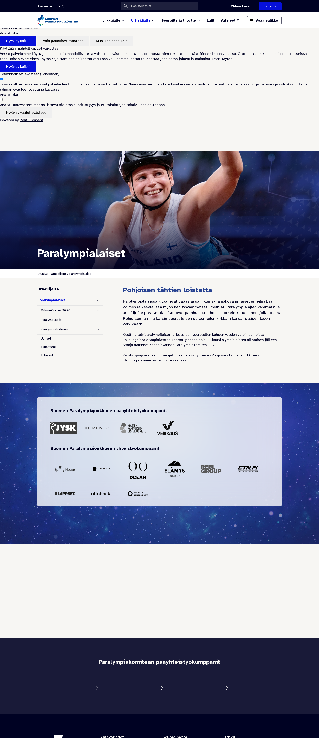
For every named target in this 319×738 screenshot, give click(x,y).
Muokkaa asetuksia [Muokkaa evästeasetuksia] (111, 41)
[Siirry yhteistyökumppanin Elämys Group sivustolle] (174, 469)
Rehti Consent (31, 120)
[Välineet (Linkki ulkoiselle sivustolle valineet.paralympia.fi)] (230, 20)
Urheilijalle (58, 274)
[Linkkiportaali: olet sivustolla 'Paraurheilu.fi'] (48, 6)
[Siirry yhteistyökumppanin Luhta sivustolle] (101, 469)
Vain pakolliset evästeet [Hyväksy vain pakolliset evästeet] (63, 41)
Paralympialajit (50, 320)
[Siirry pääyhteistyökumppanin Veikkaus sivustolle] (167, 428)
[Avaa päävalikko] (264, 20)
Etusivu (42, 274)
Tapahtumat (49, 347)
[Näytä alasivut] (98, 311)
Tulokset (46, 355)
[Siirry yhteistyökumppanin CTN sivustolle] (248, 469)
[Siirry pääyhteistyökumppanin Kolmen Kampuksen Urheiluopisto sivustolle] (133, 428)
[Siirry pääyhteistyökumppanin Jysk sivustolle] (63, 428)
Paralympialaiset (51, 300)
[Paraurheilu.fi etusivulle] (57, 20)
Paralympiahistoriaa (54, 329)
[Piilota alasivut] (98, 300)
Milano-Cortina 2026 (55, 310)
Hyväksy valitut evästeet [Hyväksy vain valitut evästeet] (26, 112)
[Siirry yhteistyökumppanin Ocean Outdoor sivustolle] (138, 469)
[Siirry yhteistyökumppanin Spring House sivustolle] (64, 469)
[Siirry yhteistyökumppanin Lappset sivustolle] (64, 493)
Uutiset (45, 338)
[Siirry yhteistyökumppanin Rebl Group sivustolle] (211, 469)
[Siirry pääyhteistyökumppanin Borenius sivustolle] (98, 428)
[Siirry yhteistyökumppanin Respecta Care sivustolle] (138, 493)
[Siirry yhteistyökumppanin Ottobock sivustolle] (101, 493)
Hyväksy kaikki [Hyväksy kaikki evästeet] (18, 41)
